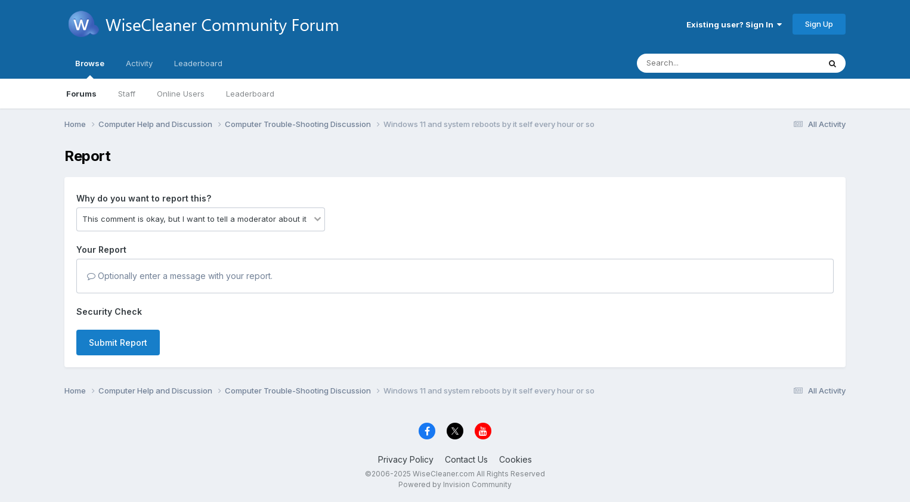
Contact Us (466, 459)
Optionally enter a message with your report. (180, 276)
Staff (126, 93)
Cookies (515, 459)
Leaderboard (250, 93)
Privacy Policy (406, 459)
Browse (89, 68)
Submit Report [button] (118, 342)
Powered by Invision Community (455, 484)
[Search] (695, 63)
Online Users (181, 93)
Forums (81, 93)
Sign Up (819, 24)
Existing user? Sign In (734, 24)
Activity (139, 63)
